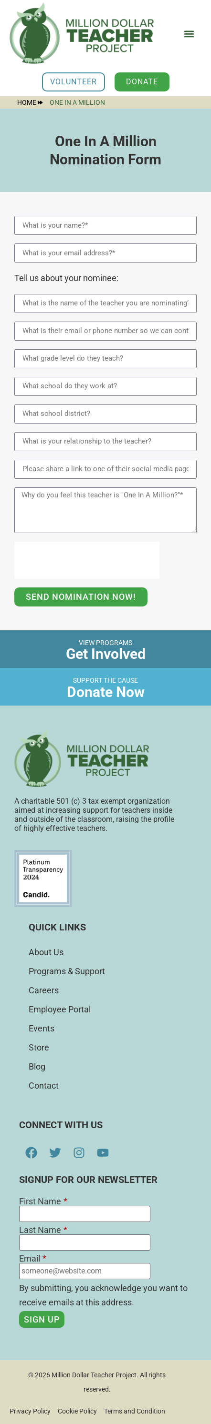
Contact (44, 1086)
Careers (44, 990)
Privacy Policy (30, 1411)
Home (29, 102)
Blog (37, 1066)
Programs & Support (67, 971)
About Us (46, 952)
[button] (189, 34)
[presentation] (86, 560)
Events (41, 1028)
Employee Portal (60, 1009)
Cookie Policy (77, 1411)
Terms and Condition (134, 1411)
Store (39, 1047)
